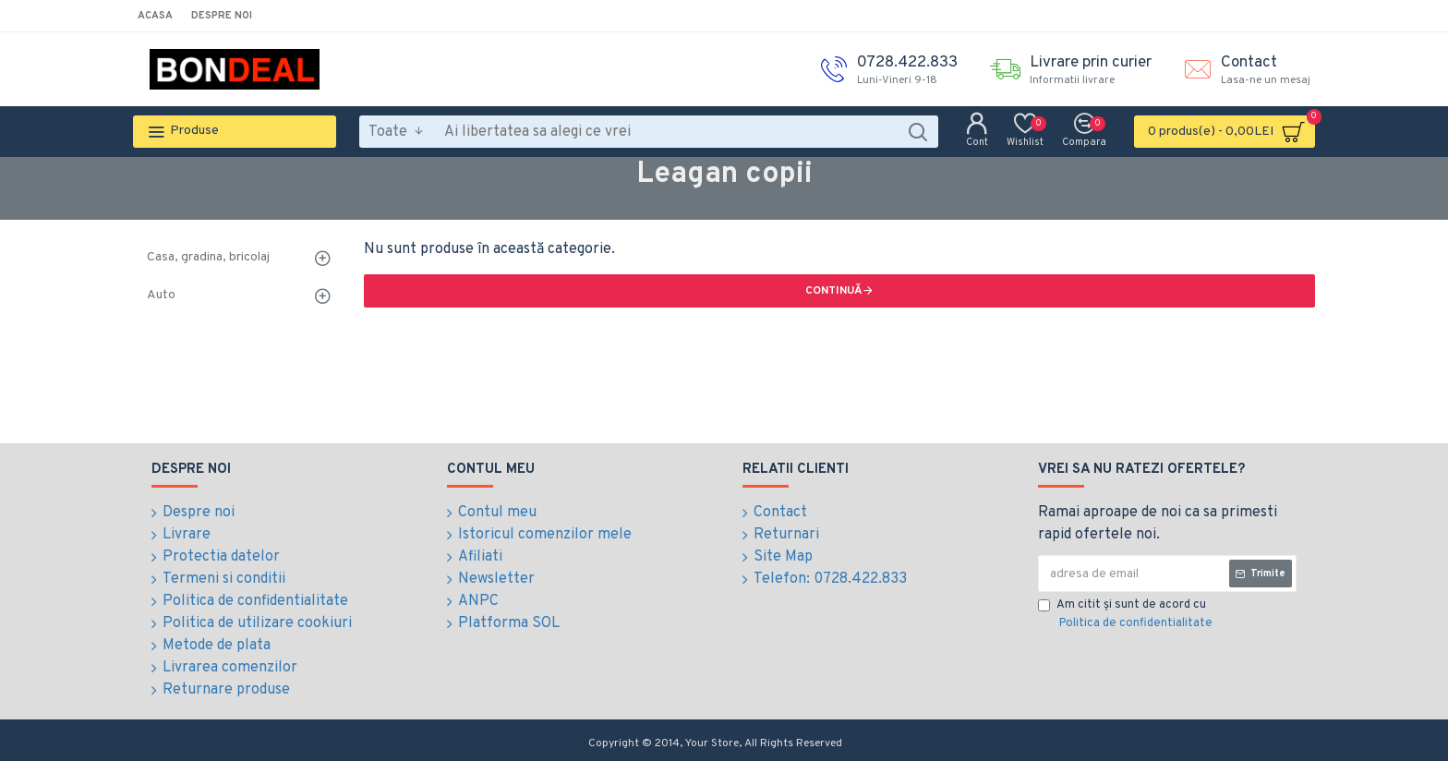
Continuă (834, 291)
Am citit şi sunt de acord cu (1126, 615)
